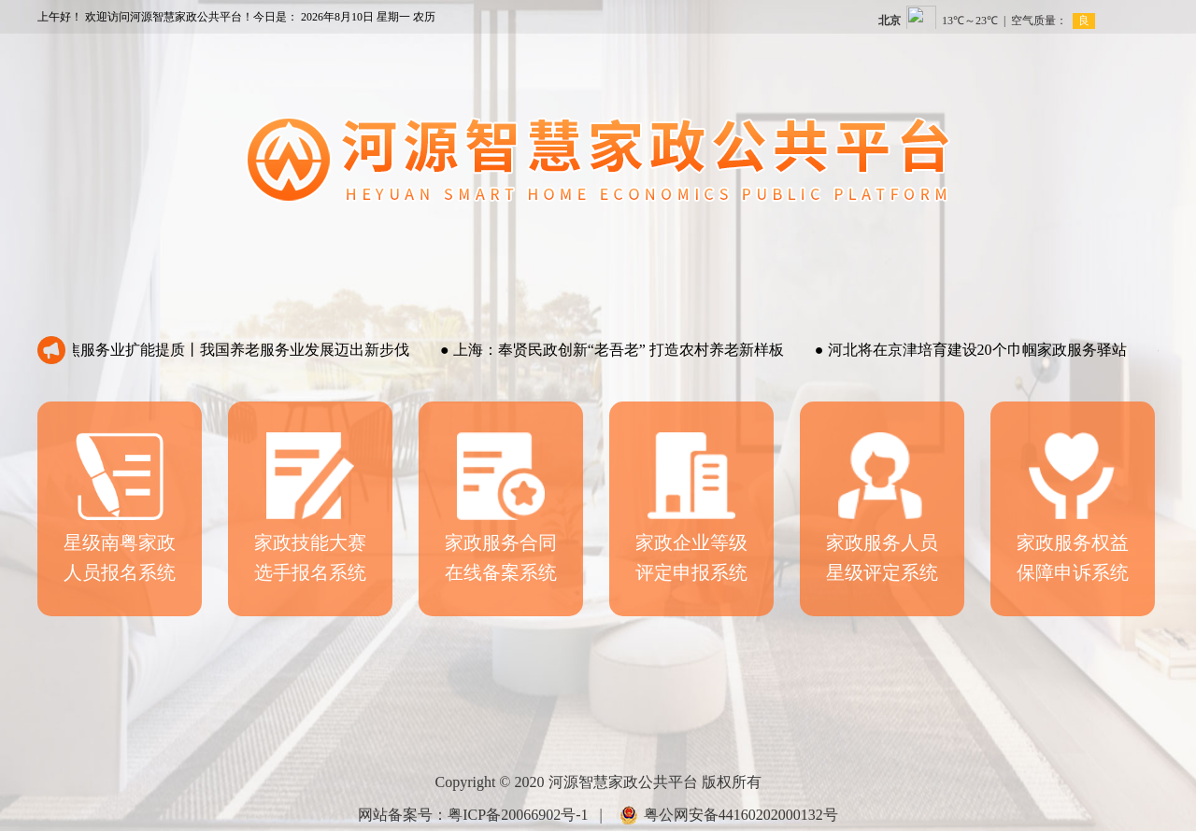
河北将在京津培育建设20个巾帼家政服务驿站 (975, 350)
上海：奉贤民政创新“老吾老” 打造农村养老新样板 (616, 350)
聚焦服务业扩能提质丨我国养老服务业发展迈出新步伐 (227, 350)
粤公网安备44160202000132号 (741, 815)
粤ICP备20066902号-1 (518, 815)
